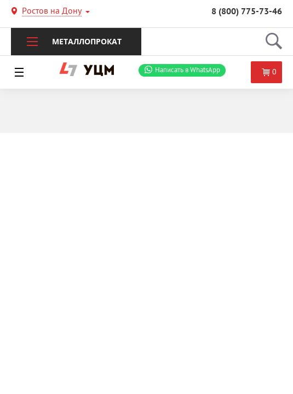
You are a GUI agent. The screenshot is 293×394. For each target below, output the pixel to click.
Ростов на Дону (52, 12)
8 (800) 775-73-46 (246, 12)
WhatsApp (187, 70)
